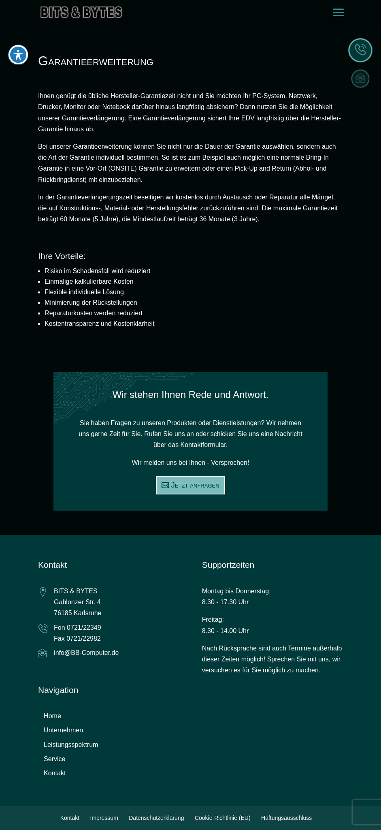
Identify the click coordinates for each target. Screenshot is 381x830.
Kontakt (55, 773)
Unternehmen (63, 730)
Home (52, 715)
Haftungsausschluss (286, 818)
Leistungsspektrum (71, 744)
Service (54, 758)
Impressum (104, 818)
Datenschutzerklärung (156, 818)
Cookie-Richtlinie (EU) (223, 818)
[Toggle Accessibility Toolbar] (18, 44)
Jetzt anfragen (195, 485)
